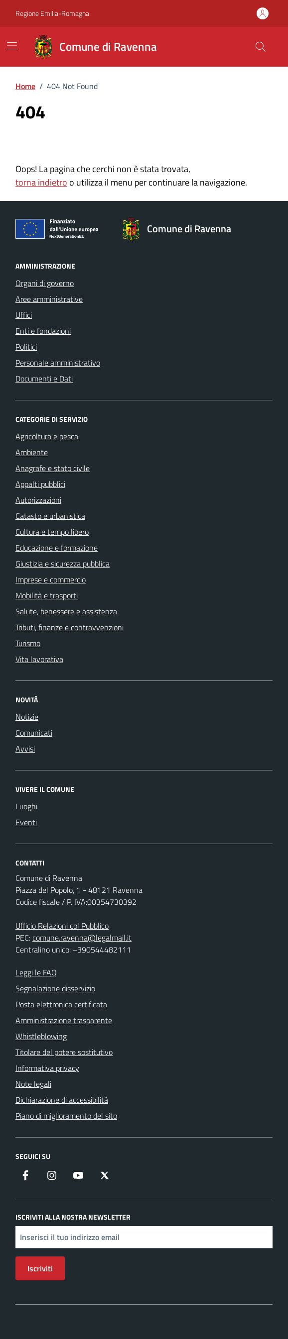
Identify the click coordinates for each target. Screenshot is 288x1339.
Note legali (33, 1084)
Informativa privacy (47, 1068)
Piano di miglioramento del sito (66, 1116)
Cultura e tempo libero (52, 532)
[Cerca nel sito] (261, 47)
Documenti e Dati (44, 378)
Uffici (23, 315)
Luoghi (26, 806)
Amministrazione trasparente (63, 1020)
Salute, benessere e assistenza (66, 611)
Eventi (26, 822)
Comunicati (33, 733)
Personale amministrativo (57, 363)
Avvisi (25, 749)
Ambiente (31, 452)
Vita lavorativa (39, 659)
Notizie (26, 717)
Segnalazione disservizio (55, 988)
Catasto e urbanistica (50, 516)
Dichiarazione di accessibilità (61, 1100)
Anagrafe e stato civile (52, 468)
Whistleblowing (41, 1036)
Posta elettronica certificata (61, 1004)
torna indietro (41, 182)
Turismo (27, 643)
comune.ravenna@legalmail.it (82, 938)
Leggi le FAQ (36, 972)
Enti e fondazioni (43, 331)
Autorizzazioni (38, 500)
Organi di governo (44, 283)
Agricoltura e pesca (46, 436)
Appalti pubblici (40, 484)
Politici (26, 347)
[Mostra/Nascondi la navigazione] (12, 46)
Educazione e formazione (56, 548)
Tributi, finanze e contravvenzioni (69, 627)
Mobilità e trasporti (46, 595)
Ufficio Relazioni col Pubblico (62, 926)
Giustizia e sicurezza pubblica (62, 564)
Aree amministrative (49, 299)
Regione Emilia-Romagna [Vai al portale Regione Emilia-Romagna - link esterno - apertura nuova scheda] (52, 13)
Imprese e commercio (50, 579)
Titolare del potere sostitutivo (64, 1052)
